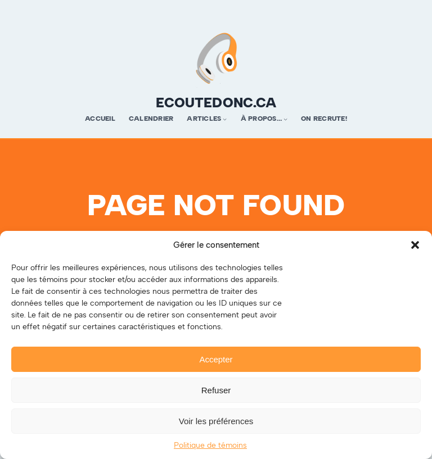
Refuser (216, 390)
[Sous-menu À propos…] (285, 119)
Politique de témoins (210, 445)
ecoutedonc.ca (216, 102)
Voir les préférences (216, 421)
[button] (415, 245)
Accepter (215, 359)
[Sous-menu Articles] (225, 119)
